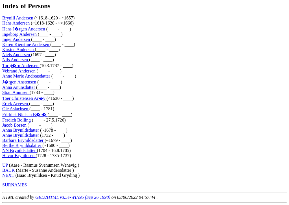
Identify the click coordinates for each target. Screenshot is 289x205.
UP (5, 165)
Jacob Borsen (15, 125)
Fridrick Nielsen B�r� (24, 114)
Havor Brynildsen (19, 155)
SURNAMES (14, 184)
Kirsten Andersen (18, 49)
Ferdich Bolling (17, 120)
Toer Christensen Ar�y (24, 98)
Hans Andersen (16, 23)
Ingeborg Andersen (20, 34)
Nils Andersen (15, 59)
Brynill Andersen (18, 18)
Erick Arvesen (15, 103)
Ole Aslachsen (15, 108)
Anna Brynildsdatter (21, 130)
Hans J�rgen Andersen (24, 29)
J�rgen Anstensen (19, 82)
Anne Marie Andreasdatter (26, 76)
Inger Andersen (16, 39)
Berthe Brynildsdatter (22, 145)
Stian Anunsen (16, 92)
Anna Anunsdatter (19, 87)
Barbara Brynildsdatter (23, 140)
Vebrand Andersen (19, 71)
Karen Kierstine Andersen (26, 44)
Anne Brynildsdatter (21, 135)
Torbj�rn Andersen (21, 65)
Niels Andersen (16, 54)
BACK (8, 170)
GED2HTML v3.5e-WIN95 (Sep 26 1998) (72, 197)
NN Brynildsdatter (19, 150)
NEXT (8, 175)
